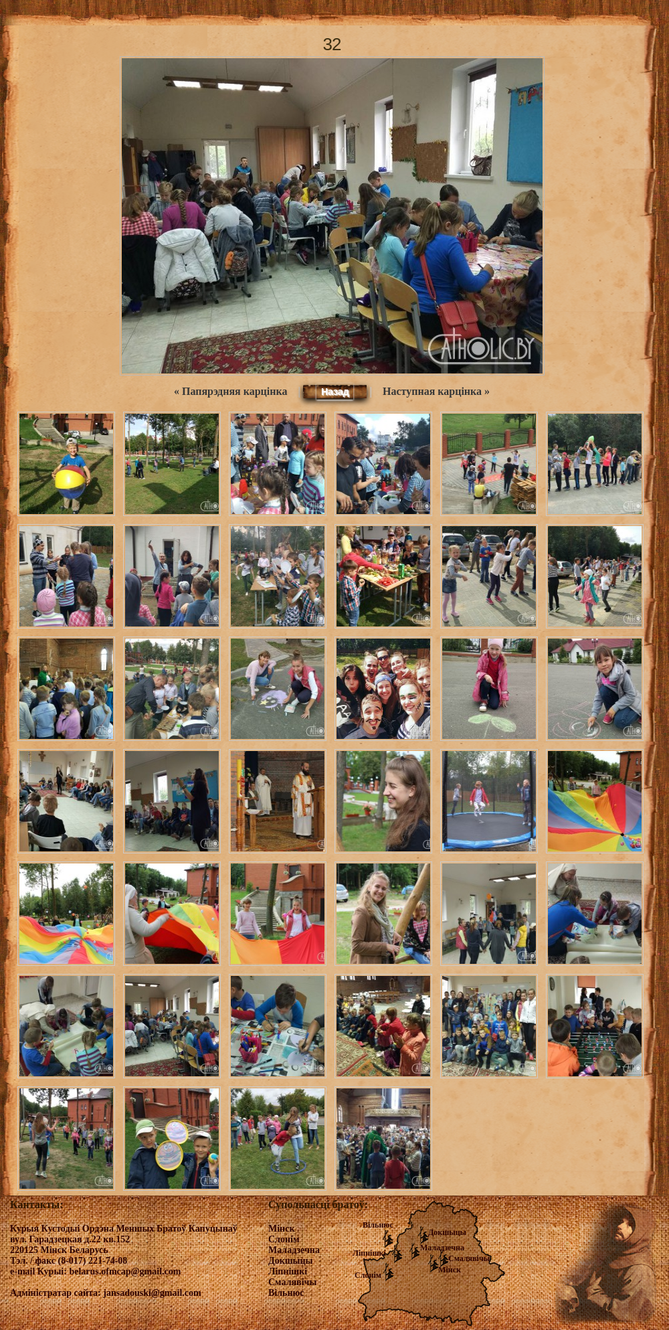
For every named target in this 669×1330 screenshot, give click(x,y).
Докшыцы (447, 1232)
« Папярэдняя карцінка (230, 391)
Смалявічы (469, 1258)
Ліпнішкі (369, 1253)
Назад (335, 391)
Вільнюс (378, 1225)
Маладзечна (442, 1247)
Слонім (368, 1275)
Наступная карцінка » (436, 391)
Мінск (449, 1269)
